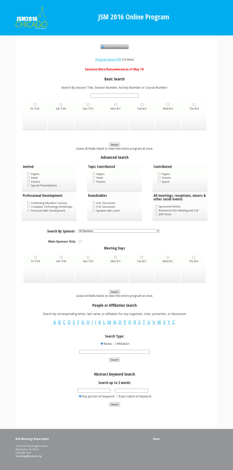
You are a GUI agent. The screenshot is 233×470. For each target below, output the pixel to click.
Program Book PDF (108, 60)
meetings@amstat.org (28, 456)
